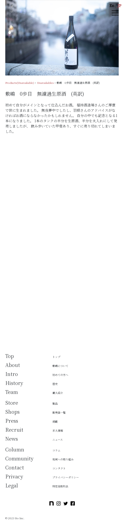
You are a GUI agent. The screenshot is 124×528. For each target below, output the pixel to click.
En (111, 5)
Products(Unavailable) (19, 82)
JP (119, 5)
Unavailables (45, 82)
